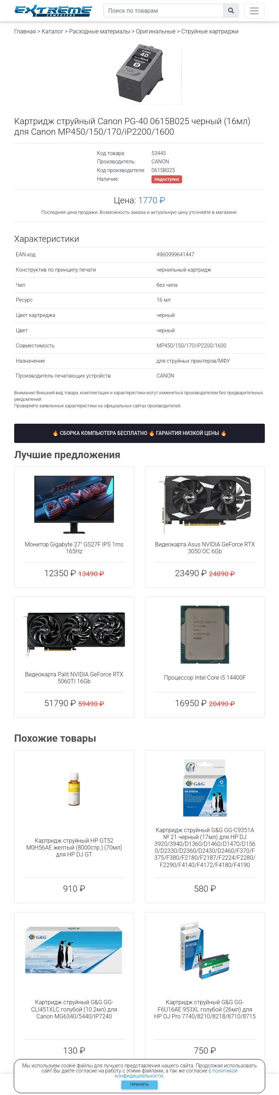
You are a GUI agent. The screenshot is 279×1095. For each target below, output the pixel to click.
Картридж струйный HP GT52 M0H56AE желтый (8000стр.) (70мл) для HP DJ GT (74, 847)
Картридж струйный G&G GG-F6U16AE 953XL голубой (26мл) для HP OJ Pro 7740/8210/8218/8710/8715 (204, 1009)
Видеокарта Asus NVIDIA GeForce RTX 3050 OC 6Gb (205, 548)
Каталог (52, 31)
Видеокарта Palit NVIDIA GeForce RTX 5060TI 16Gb (74, 678)
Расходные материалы (99, 31)
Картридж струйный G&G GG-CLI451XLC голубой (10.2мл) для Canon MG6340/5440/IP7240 (74, 1009)
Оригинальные (155, 31)
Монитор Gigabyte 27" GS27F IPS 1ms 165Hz (74, 548)
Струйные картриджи (210, 31)
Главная (25, 31)
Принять (139, 1084)
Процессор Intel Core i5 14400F (205, 677)
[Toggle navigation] (254, 11)
